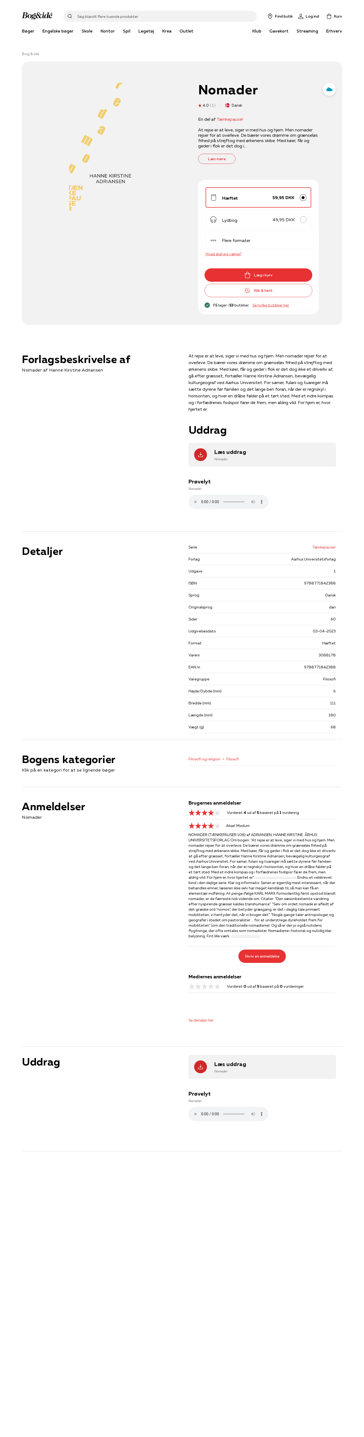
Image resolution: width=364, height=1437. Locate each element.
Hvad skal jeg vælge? (224, 254)
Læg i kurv (258, 275)
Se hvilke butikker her (271, 305)
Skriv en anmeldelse (262, 956)
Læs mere (217, 158)
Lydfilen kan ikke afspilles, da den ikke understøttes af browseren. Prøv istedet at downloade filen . (229, 502)
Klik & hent (258, 290)
